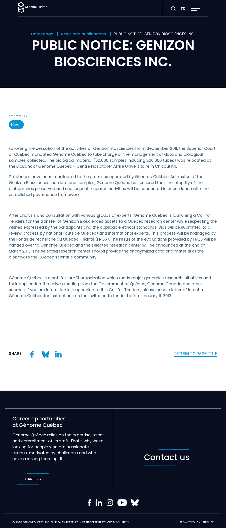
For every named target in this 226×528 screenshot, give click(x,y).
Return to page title (195, 353)
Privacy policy (190, 522)
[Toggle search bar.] (173, 9)
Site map (208, 522)
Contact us (166, 457)
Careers (32, 479)
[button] (195, 9)
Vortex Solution (117, 522)
